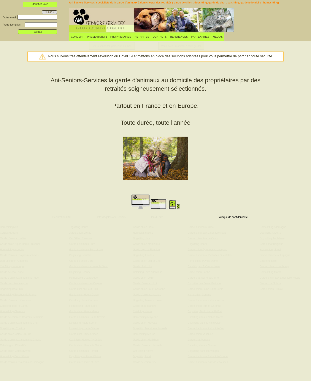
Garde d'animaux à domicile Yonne (208, 356)
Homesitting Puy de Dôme (203, 260)
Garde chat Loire (142, 266)
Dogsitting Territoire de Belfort (205, 311)
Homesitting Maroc (270, 271)
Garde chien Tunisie (271, 288)
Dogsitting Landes (143, 255)
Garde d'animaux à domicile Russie (280, 277)
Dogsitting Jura (141, 238)
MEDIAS (218, 36)
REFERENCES (179, 36)
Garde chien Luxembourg (274, 266)
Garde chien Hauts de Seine (85, 345)
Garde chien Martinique (146, 243)
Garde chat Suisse (270, 283)
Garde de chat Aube (12, 271)
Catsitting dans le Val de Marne (206, 316)
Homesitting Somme (199, 294)
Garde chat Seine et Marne (203, 277)
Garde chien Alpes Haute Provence (20, 243)
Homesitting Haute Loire (83, 305)
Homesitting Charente (12, 311)
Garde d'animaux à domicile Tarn (206, 300)
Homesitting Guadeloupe (83, 277)
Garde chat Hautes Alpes (83, 333)
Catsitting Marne (142, 311)
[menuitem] (77, 36)
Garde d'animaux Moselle (147, 345)
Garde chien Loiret (143, 277)
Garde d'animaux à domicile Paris (207, 232)
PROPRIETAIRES (120, 36)
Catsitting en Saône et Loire (204, 266)
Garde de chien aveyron (14, 283)
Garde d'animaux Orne (201, 226)
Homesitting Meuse (144, 333)
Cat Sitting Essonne (80, 238)
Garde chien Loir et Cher (147, 260)
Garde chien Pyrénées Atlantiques (207, 249)
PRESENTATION (97, 36)
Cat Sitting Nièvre (143, 350)
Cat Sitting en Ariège (12, 266)
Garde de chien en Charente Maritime (21, 316)
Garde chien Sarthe (199, 271)
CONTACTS (159, 36)
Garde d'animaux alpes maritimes (19, 255)
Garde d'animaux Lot (145, 283)
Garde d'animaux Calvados (15, 300)
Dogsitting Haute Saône (83, 322)
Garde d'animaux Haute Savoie (87, 316)
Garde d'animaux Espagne (275, 255)
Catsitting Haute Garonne (83, 300)
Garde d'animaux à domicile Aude (19, 277)
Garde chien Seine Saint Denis (205, 288)
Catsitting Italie (268, 260)
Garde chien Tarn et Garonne (204, 305)
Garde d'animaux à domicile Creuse (20, 339)
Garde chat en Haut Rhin (83, 288)
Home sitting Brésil (270, 249)
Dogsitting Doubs (78, 226)
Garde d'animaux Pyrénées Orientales (210, 255)
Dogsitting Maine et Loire (147, 300)
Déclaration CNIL (62, 216)
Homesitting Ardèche (12, 249)
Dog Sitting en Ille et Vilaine (85, 356)
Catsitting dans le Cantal (14, 305)
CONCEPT (77, 36)
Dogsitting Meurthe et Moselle (150, 328)
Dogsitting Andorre (270, 232)
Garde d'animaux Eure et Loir (86, 249)
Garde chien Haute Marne (84, 311)
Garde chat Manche (145, 305)
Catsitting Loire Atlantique (147, 271)
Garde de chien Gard (81, 260)
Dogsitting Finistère (80, 255)
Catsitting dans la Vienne (202, 345)
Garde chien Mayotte (145, 322)
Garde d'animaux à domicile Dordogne (22, 361)
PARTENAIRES (200, 36)
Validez (37, 31)
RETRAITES (142, 36)
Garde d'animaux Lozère (147, 294)
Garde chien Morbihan (146, 339)
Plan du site (156, 216)
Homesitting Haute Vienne (84, 328)
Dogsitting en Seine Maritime (204, 283)
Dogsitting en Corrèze (12, 328)
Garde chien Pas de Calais (203, 238)
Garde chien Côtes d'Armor (15, 350)
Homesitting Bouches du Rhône (18, 294)
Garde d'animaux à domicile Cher (19, 322)
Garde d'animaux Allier (13, 238)
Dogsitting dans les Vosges (203, 350)
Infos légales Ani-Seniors (111, 216)
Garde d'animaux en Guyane (85, 283)
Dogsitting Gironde (79, 271)
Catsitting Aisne (9, 232)
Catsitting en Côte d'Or (13, 345)
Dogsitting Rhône (198, 243)
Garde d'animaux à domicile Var (206, 328)
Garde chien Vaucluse (200, 333)
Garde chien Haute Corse (83, 294)
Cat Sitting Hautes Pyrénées (85, 339)
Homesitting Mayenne (145, 316)
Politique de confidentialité (233, 216)
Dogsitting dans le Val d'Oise (204, 322)
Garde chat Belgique (271, 243)
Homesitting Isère (143, 232)
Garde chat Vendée (199, 339)
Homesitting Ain (9, 226)
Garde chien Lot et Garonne (149, 288)
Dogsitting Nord (142, 356)
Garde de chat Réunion (146, 249)
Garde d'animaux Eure (82, 243)
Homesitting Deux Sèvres (14, 356)
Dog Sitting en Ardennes (14, 260)
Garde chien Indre (143, 226)
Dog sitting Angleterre (272, 238)
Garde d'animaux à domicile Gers (88, 266)
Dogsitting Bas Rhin (11, 288)
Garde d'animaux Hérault (83, 350)
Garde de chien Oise (145, 361)
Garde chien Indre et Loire (84, 361)
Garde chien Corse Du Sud (15, 333)
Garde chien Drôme (80, 232)
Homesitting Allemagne (273, 226)
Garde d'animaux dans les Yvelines (208, 361)
